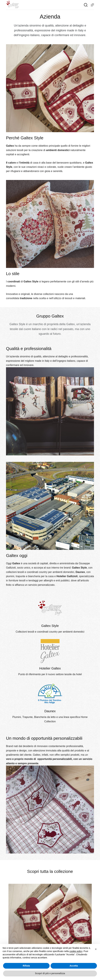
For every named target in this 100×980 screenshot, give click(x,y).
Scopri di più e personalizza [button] (50, 973)
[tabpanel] (50, 920)
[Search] (85, 5)
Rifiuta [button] (26, 965)
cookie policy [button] (75, 951)
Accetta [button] (74, 965)
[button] (95, 949)
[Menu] (92, 5)
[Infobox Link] (50, 615)
